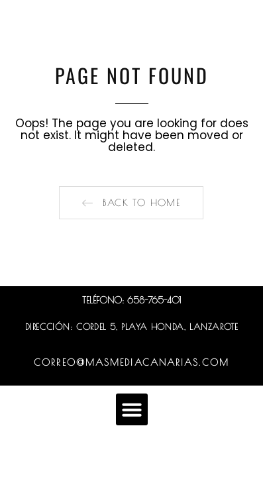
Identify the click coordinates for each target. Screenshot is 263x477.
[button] (131, 202)
